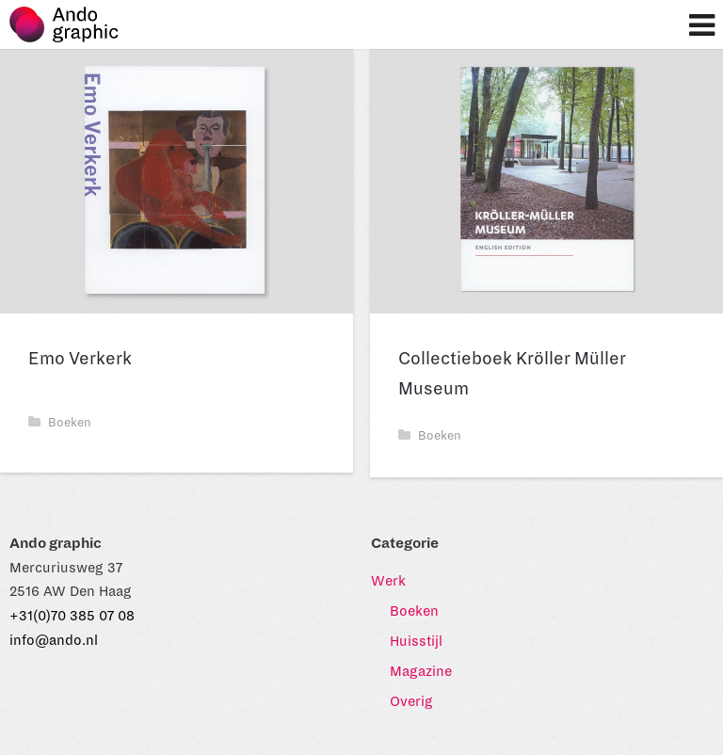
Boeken (59, 422)
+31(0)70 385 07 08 (72, 615)
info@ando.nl (53, 640)
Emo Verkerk (80, 358)
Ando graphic (73, 29)
